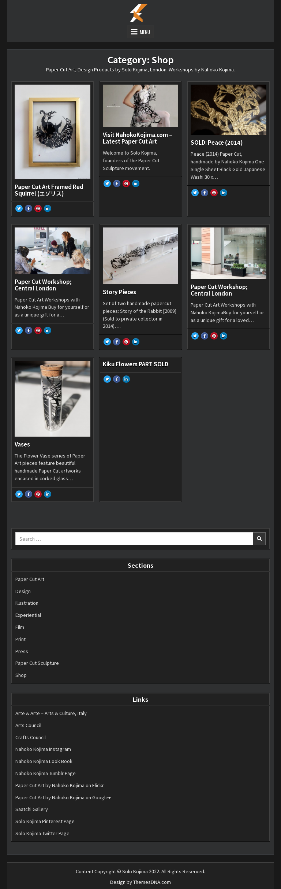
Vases (22, 444)
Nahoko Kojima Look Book (43, 760)
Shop (21, 674)
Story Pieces (119, 292)
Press (21, 651)
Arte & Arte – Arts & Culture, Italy (51, 713)
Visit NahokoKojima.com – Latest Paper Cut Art (137, 138)
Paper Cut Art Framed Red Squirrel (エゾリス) (49, 190)
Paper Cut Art (29, 578)
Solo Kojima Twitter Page (42, 833)
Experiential (28, 614)
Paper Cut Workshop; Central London (43, 285)
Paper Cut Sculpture (37, 662)
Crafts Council (30, 737)
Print (20, 639)
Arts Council (28, 725)
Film (19, 626)
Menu (145, 32)
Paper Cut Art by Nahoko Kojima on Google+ (63, 797)
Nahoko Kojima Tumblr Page (45, 773)
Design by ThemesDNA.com (140, 881)
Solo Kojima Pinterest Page (45, 821)
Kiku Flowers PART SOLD (135, 364)
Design (23, 591)
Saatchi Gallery (31, 808)
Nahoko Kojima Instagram (43, 748)
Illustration (26, 602)
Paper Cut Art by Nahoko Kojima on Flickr (59, 785)
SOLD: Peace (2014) (217, 142)
